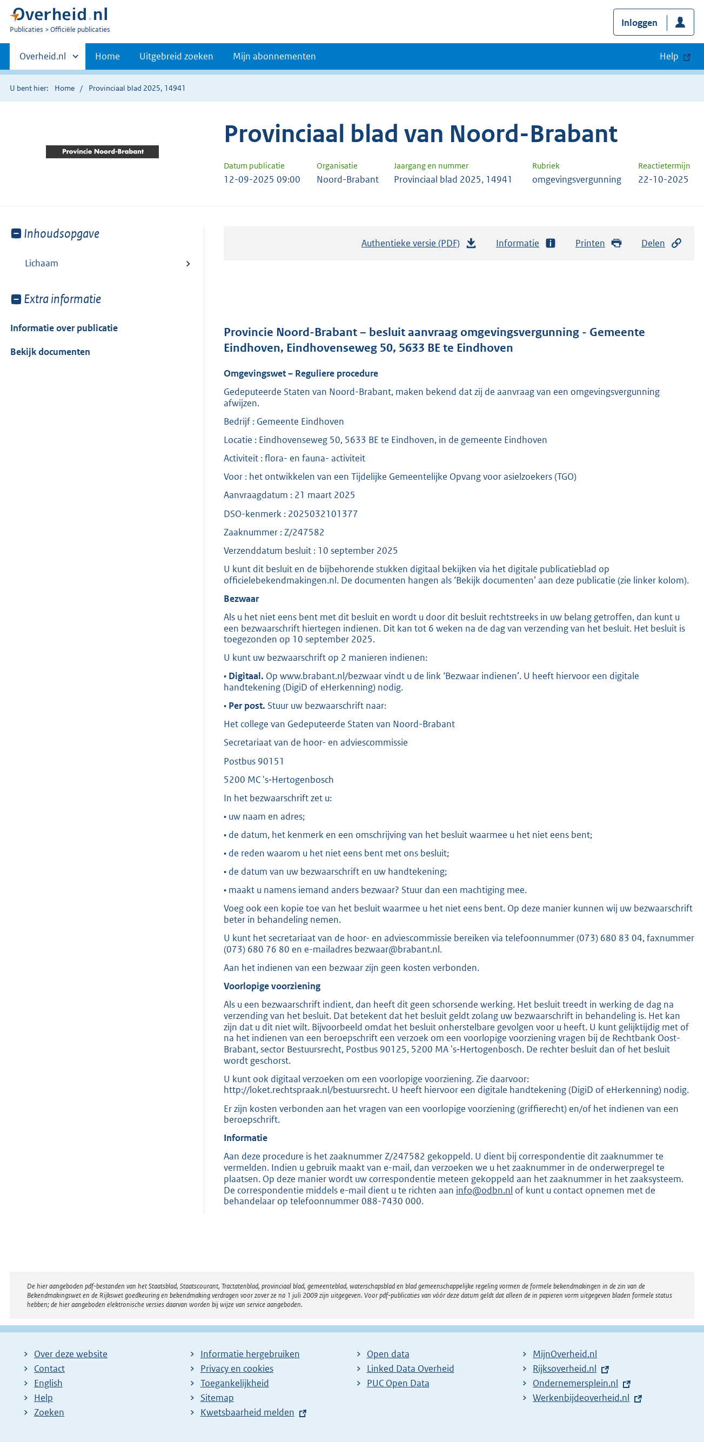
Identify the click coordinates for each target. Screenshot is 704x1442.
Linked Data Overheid (410, 1368)
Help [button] (669, 56)
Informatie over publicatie (64, 328)
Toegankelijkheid (234, 1383)
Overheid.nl (42, 59)
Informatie (526, 243)
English (48, 1383)
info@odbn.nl (484, 1190)
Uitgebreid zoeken (176, 56)
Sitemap (217, 1398)
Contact (49, 1368)
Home (107, 56)
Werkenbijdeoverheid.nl (581, 1398)
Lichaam (41, 263)
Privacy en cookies (236, 1368)
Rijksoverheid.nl (564, 1368)
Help (43, 1398)
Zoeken (49, 1412)
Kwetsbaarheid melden (247, 1412)
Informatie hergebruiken (250, 1354)
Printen (598, 243)
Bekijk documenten (50, 352)
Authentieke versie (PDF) (419, 246)
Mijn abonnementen (274, 56)
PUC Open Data (398, 1383)
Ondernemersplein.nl (575, 1383)
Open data (388, 1354)
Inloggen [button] (639, 23)
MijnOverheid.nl (565, 1354)
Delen (661, 243)
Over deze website (71, 1354)
